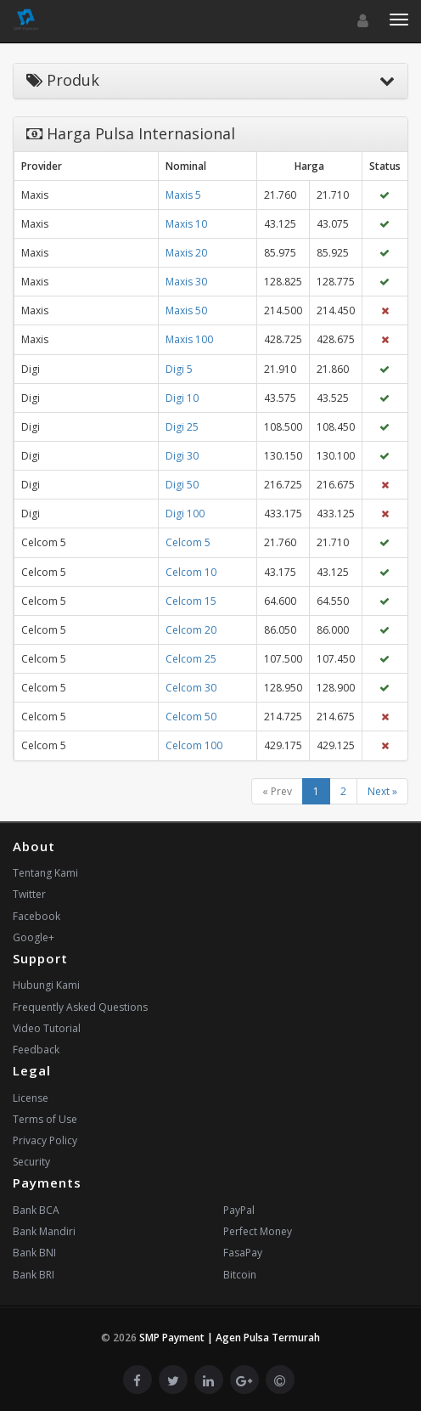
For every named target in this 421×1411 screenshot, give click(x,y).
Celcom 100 (194, 745)
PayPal (239, 1210)
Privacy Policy (45, 1140)
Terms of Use (45, 1119)
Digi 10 (182, 398)
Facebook (36, 916)
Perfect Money (257, 1231)
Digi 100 (185, 513)
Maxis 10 (186, 224)
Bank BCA (36, 1210)
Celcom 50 (191, 716)
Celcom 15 (191, 601)
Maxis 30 (186, 281)
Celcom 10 (191, 572)
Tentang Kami (45, 873)
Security (31, 1161)
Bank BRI (33, 1274)
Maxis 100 (189, 339)
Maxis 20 (186, 253)
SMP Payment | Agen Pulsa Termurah (229, 1337)
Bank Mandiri (44, 1231)
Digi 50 (182, 484)
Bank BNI (34, 1252)
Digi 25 (182, 427)
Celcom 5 (188, 542)
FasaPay (242, 1252)
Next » (382, 791)
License (30, 1098)
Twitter (29, 894)
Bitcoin (239, 1274)
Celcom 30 (191, 687)
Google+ (33, 937)
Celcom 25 (191, 659)
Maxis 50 (186, 310)
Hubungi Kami (46, 985)
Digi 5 (179, 369)
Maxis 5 (183, 195)
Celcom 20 (191, 630)
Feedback (36, 1049)
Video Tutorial (47, 1028)
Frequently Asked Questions (80, 1007)
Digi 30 (182, 456)
